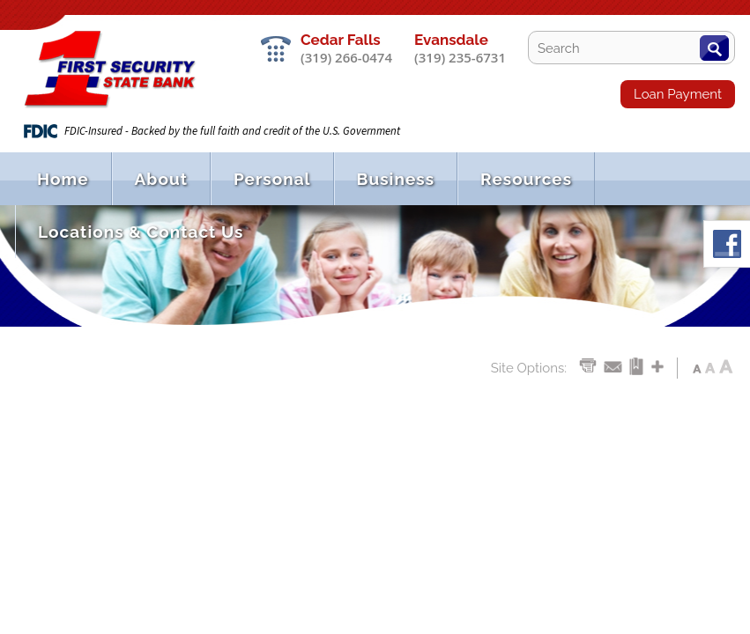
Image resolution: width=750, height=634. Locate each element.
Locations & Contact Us (140, 231)
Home (63, 178)
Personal (272, 178)
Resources (526, 178)
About (161, 178)
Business (395, 178)
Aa (697, 365)
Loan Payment (678, 94)
